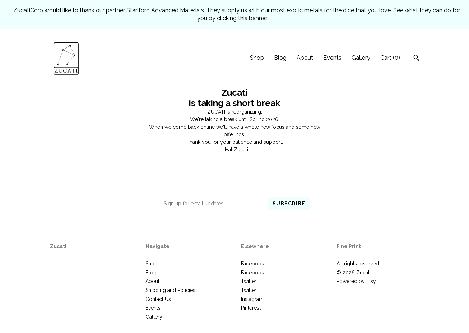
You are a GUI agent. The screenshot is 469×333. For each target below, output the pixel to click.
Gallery (361, 57)
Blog (280, 57)
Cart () (390, 57)
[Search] (416, 59)
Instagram (252, 299)
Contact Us (158, 299)
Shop (257, 57)
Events (332, 57)
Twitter (248, 281)
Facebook (252, 263)
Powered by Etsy (356, 281)
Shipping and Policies (170, 290)
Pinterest (251, 308)
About (305, 57)
